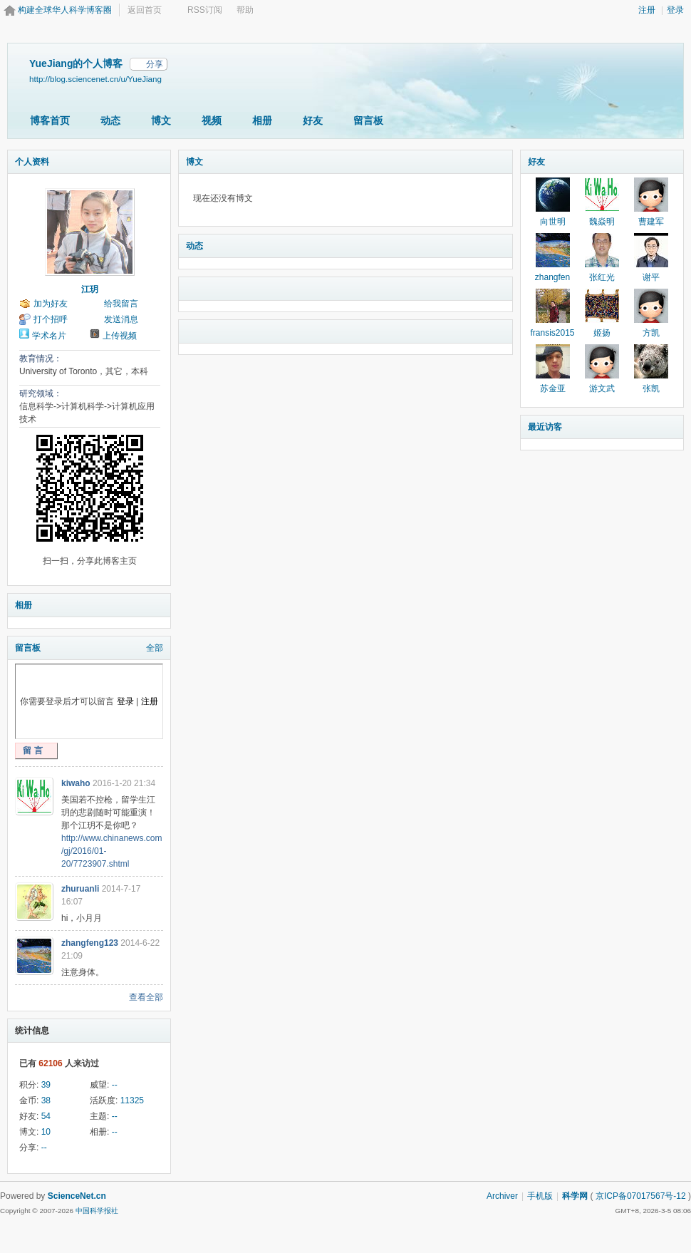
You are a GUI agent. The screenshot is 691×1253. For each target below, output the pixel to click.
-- (115, 1085)
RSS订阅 (204, 10)
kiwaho (75, 783)
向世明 (553, 222)
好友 (313, 120)
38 (46, 1100)
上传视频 (120, 336)
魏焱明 (602, 222)
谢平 (651, 277)
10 (46, 1132)
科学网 (575, 1196)
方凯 (651, 333)
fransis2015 (552, 333)
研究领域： (40, 393)
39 (46, 1085)
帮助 (245, 10)
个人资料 (32, 162)
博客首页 (50, 120)
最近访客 (545, 427)
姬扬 (602, 333)
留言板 (368, 120)
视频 (212, 120)
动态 (110, 120)
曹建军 (651, 222)
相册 (262, 120)
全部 (154, 648)
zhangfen (552, 277)
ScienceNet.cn (77, 1196)
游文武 (602, 388)
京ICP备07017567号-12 (641, 1196)
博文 (161, 120)
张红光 (602, 277)
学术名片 (49, 336)
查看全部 (146, 997)
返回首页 (145, 10)
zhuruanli (80, 889)
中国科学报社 (97, 1211)
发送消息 (121, 319)
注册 (646, 10)
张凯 (651, 388)
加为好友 (50, 304)
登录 (675, 10)
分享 (154, 64)
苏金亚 (553, 388)
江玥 (89, 289)
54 (46, 1116)
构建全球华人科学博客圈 (65, 10)
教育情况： (40, 358)
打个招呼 (50, 319)
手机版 (540, 1196)
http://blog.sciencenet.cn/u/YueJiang (95, 78)
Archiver (502, 1196)
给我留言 (121, 304)
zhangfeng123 (89, 943)
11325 (132, 1100)
